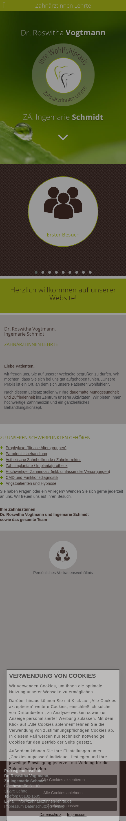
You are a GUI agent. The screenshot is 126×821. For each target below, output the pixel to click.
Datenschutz (50, 814)
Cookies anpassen (63, 805)
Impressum (77, 814)
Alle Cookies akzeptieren (63, 779)
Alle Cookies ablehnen (63, 792)
